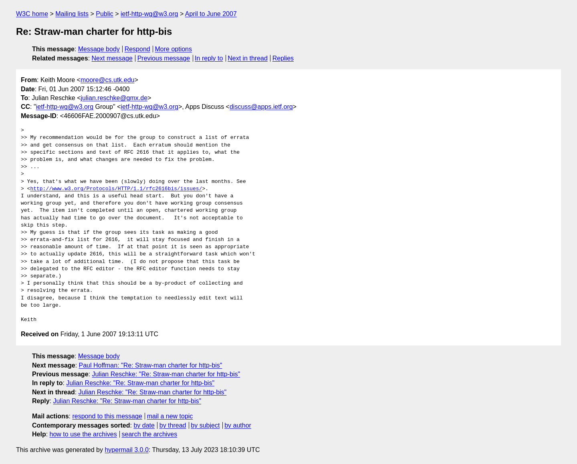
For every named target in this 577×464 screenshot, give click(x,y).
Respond (137, 49)
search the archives (150, 434)
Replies (283, 58)
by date (143, 425)
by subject (205, 425)
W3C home (32, 13)
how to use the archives (83, 434)
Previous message (163, 58)
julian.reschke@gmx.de (114, 97)
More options (173, 49)
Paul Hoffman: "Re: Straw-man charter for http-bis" (150, 365)
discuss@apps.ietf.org (261, 106)
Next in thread (248, 58)
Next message (112, 58)
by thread (172, 425)
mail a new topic (170, 416)
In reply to (209, 58)
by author (237, 425)
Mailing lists (72, 13)
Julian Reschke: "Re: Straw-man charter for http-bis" (166, 374)
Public (104, 13)
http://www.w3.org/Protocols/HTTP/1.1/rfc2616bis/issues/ (116, 189)
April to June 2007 (211, 13)
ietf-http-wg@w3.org (149, 13)
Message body (99, 49)
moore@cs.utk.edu (108, 79)
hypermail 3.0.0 (126, 449)
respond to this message (107, 416)
